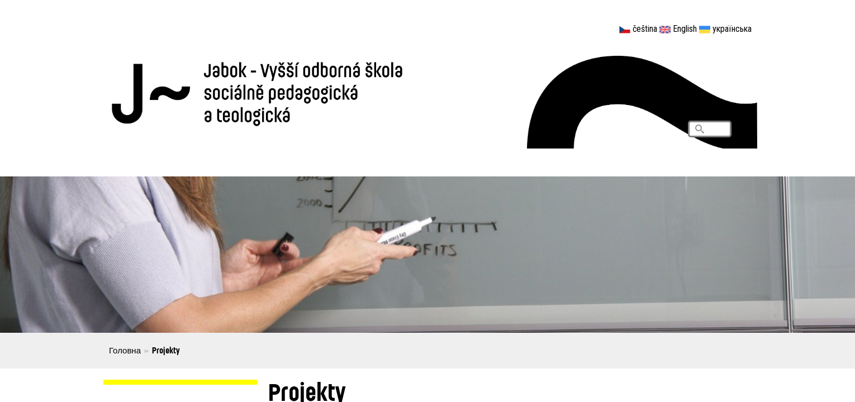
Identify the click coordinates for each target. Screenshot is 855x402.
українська (732, 28)
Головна (125, 350)
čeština (645, 28)
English (685, 28)
